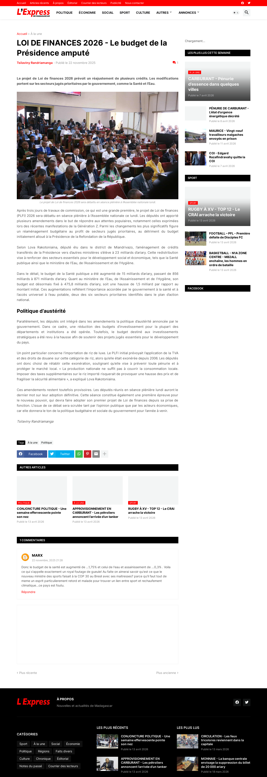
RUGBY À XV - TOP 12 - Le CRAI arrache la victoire (151, 510)
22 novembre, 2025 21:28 (47, 560)
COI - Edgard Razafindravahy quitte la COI (227, 157)
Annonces (187, 12)
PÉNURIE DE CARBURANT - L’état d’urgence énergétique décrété (229, 112)
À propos (58, 3)
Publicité (115, 3)
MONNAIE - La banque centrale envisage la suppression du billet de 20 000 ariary (225, 762)
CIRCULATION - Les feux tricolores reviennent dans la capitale (222, 740)
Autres (162, 12)
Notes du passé (30, 766)
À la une (36, 34)
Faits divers (64, 751)
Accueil (21, 3)
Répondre (28, 592)
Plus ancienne (166, 673)
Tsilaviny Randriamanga (35, 63)
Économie (87, 12)
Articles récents (39, 3)
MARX (37, 555)
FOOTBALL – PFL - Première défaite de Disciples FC (229, 235)
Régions (43, 751)
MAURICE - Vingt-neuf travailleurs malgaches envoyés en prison (226, 134)
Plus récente (28, 673)
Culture (143, 12)
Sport (125, 12)
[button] (236, 12)
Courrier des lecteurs (94, 3)
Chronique (43, 758)
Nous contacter (134, 3)
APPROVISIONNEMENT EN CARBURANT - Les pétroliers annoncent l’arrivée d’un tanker (95, 512)
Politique (64, 12)
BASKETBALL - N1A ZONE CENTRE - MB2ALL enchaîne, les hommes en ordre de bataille (228, 259)
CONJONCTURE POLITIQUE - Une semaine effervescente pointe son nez (41, 512)
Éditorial (72, 3)
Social (108, 12)
